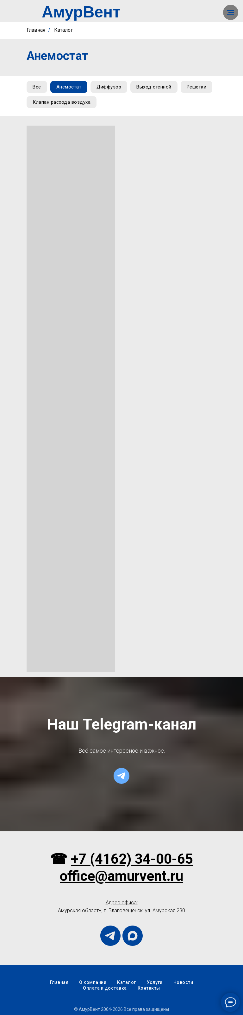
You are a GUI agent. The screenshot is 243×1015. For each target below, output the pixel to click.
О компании (92, 982)
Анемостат (69, 87)
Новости (183, 982)
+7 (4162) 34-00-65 (132, 859)
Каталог (63, 30)
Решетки (197, 87)
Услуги (155, 982)
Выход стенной (153, 87)
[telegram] (121, 776)
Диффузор (109, 87)
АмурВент (81, 12)
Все (37, 87)
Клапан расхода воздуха (61, 102)
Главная (36, 30)
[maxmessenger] (132, 936)
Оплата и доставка (105, 988)
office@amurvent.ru (121, 876)
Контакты (149, 988)
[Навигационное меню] (230, 12)
